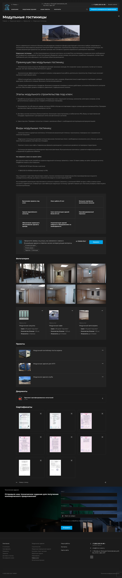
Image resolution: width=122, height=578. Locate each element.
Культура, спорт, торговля (39, 551)
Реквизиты (6, 551)
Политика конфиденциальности (110, 573)
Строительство (36, 546)
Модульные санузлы (27, 326)
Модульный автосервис (88, 326)
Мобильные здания (37, 553)
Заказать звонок (112, 4)
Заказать (96, 242)
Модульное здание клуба (43, 377)
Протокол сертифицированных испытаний (38, 397)
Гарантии (5, 553)
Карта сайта (65, 550)
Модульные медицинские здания (41, 549)
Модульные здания (38, 543)
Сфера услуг (35, 558)
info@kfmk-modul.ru (98, 548)
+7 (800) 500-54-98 (99, 4)
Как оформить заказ (8, 558)
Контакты (64, 547)
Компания (6, 543)
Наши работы (65, 543)
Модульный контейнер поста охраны (47, 350)
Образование (36, 555)
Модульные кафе (55, 326)
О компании (6, 546)
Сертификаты (7, 549)
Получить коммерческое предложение (103, 9)
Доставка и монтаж (8, 555)
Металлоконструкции (38, 560)
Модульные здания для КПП (44, 364)
